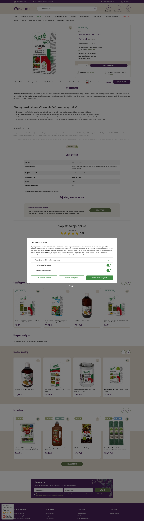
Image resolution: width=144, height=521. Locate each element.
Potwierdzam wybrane (44, 278)
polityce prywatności (50, 250)
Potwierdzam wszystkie (99, 278)
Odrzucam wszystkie (71, 278)
